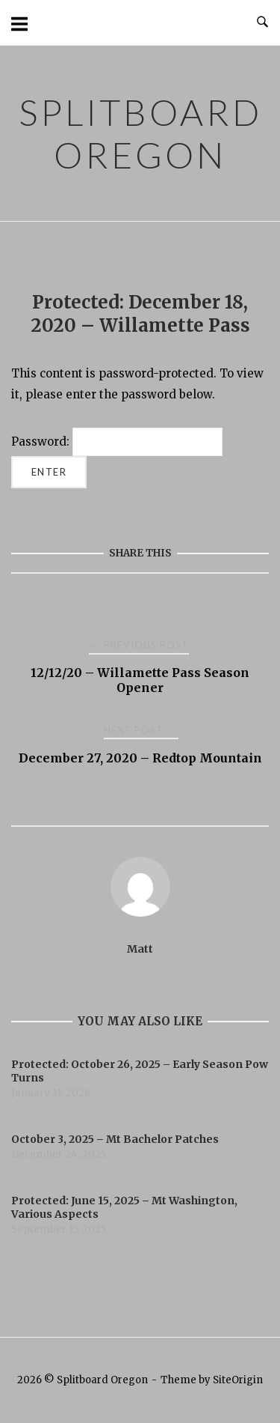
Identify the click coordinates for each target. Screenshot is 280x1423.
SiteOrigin (238, 1380)
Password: (117, 441)
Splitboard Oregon (140, 133)
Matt (140, 949)
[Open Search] (262, 22)
